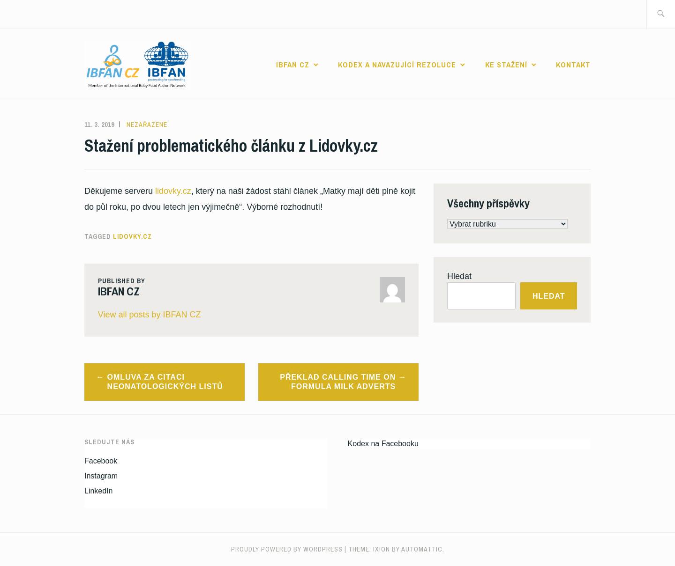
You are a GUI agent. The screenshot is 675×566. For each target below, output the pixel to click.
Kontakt (573, 64)
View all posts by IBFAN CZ (149, 314)
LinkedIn (98, 491)
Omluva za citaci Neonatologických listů (165, 382)
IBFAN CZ (292, 64)
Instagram (101, 476)
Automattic (421, 549)
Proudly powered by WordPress (287, 549)
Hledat (459, 276)
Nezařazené (147, 124)
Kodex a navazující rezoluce (397, 64)
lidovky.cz (173, 191)
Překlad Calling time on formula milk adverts (338, 382)
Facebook (100, 461)
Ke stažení (506, 64)
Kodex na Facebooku (383, 444)
